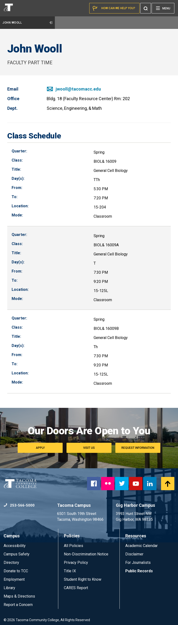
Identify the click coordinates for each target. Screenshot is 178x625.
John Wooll (27, 22)
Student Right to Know (82, 579)
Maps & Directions (19, 596)
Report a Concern (18, 604)
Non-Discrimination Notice (86, 554)
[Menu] (163, 8)
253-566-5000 (19, 505)
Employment (14, 579)
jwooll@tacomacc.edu (74, 88)
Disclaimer (134, 554)
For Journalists (138, 562)
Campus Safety (17, 554)
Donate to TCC (16, 571)
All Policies (74, 545)
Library (9, 588)
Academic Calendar (141, 545)
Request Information (137, 447)
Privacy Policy (76, 562)
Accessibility (15, 545)
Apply (40, 447)
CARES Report (76, 588)
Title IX (70, 571)
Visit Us (89, 447)
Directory (11, 562)
